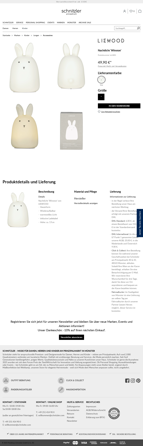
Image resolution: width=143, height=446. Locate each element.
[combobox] (125, 28)
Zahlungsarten (73, 406)
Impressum (91, 406)
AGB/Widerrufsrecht (96, 410)
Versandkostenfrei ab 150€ (71, 1)
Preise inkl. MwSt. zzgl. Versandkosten (112, 66)
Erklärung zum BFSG (95, 417)
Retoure (70, 413)
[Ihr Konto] (124, 11)
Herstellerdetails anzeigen (86, 203)
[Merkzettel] (132, 11)
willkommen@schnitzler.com (18, 424)
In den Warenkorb (119, 105)
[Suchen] (138, 28)
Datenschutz (92, 413)
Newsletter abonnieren (71, 337)
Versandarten (73, 410)
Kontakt (70, 417)
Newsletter (72, 420)
